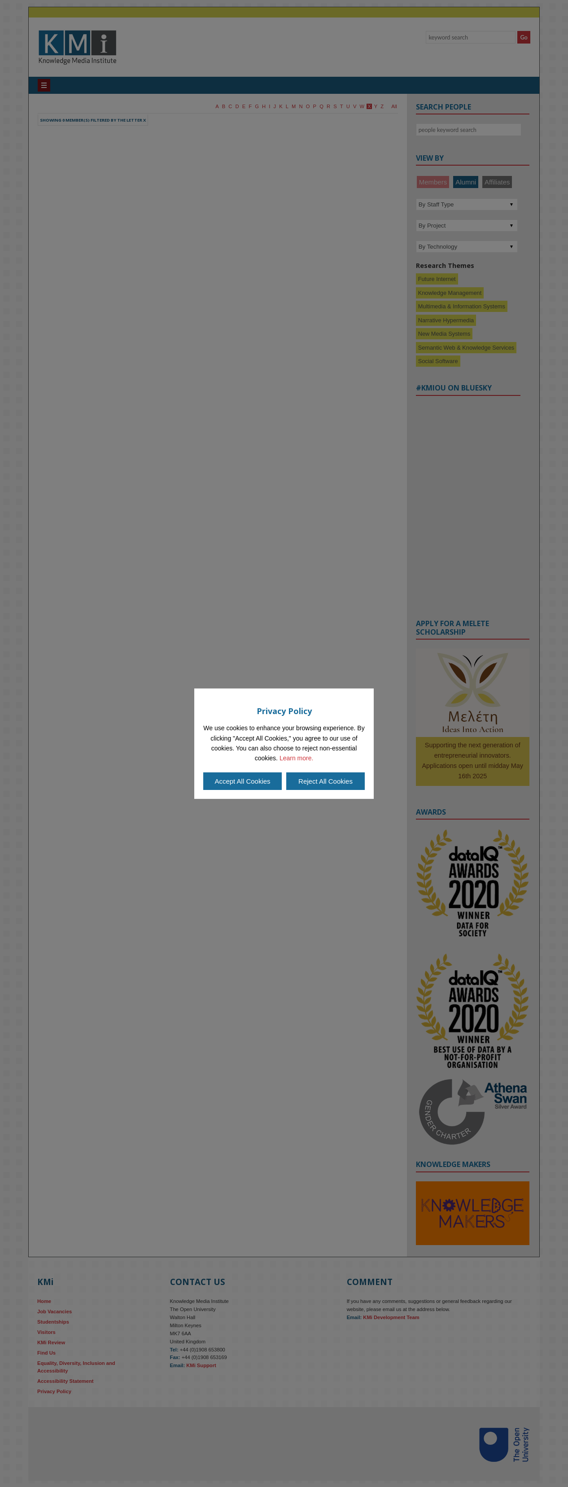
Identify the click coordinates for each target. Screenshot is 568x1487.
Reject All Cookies (325, 781)
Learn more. (296, 758)
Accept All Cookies (242, 781)
